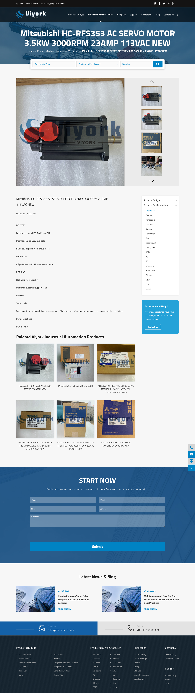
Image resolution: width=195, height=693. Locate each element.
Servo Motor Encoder (27, 662)
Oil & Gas (137, 670)
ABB (148, 252)
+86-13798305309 (27, 3)
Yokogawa (150, 247)
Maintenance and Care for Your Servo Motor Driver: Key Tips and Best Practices (161, 599)
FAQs (167, 683)
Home (30, 51)
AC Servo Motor (25, 654)
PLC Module (23, 666)
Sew (148, 279)
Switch (22, 674)
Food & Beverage (140, 658)
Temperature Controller (63, 666)
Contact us (153, 326)
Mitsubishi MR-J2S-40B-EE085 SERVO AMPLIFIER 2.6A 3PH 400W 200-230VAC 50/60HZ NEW (116, 389)
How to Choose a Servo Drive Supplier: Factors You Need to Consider (73, 599)
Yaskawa (150, 215)
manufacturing (139, 678)
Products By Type (76, 14)
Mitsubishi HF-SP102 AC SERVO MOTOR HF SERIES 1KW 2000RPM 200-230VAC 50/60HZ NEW (75, 446)
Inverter (57, 658)
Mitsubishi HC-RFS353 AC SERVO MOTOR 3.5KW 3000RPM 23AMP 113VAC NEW (125, 51)
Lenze (148, 288)
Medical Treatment (141, 674)
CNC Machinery (140, 654)
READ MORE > (64, 608)
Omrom (149, 224)
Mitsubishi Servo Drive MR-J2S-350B (75, 385)
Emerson (150, 265)
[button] (152, 181)
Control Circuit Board (62, 670)
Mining (136, 666)
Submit (97, 546)
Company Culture (172, 658)
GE (147, 261)
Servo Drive (58, 654)
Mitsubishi (73, 51)
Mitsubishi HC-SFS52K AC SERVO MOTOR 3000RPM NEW (35, 387)
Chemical (137, 662)
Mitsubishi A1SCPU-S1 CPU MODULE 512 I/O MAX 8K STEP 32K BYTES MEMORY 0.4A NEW (35, 446)
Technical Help (170, 675)
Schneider (150, 233)
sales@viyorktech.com (53, 3)
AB (147, 256)
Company (121, 14)
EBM (148, 284)
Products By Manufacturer (100, 14)
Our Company (170, 654)
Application (146, 14)
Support (133, 14)
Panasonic (150, 219)
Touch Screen (24, 670)
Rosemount (151, 242)
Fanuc (148, 238)
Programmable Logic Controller (66, 662)
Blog (158, 14)
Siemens (149, 229)
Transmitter (58, 674)
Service (168, 679)
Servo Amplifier (25, 658)
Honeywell (150, 270)
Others (149, 275)
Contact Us (169, 14)
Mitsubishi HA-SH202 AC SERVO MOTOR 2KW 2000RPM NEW (116, 444)
